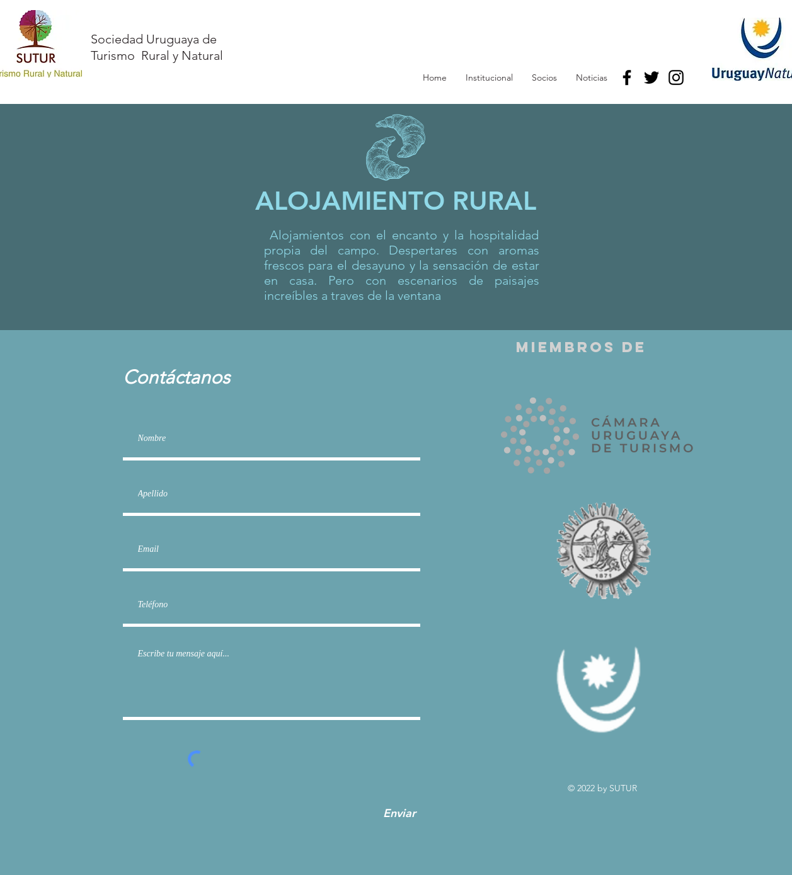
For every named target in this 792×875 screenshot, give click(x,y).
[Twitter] (651, 77)
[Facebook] (627, 77)
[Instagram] (676, 77)
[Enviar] (399, 813)
